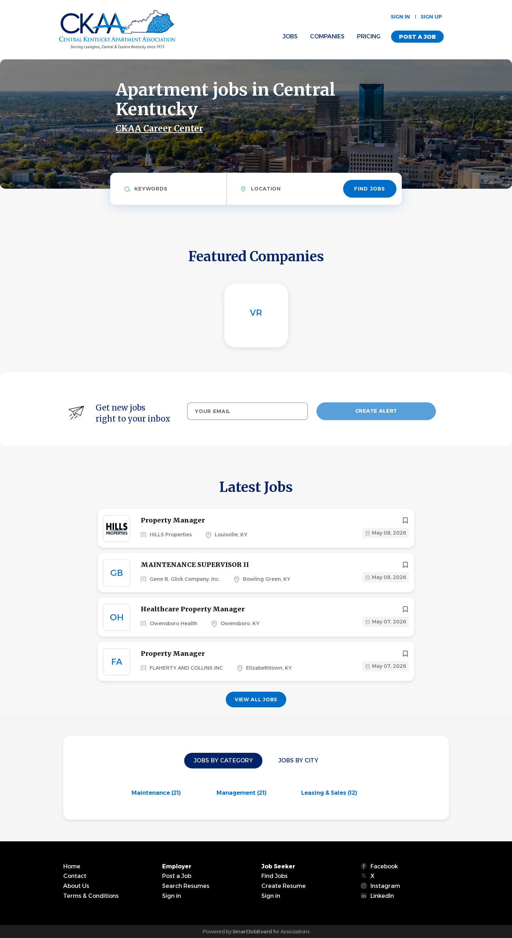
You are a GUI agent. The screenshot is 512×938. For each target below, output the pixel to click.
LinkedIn (382, 896)
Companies (327, 36)
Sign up (431, 17)
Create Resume (283, 886)
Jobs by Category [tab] (223, 760)
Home (71, 866)
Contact (74, 876)
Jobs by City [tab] (298, 760)
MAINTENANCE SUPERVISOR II (195, 565)
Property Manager (173, 520)
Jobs (290, 36)
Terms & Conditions (91, 896)
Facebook (384, 866)
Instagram (385, 886)
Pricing (368, 36)
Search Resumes (185, 886)
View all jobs (256, 699)
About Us (76, 886)
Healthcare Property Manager (193, 609)
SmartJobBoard (252, 931)
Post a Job (417, 36)
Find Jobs (369, 189)
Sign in (400, 17)
